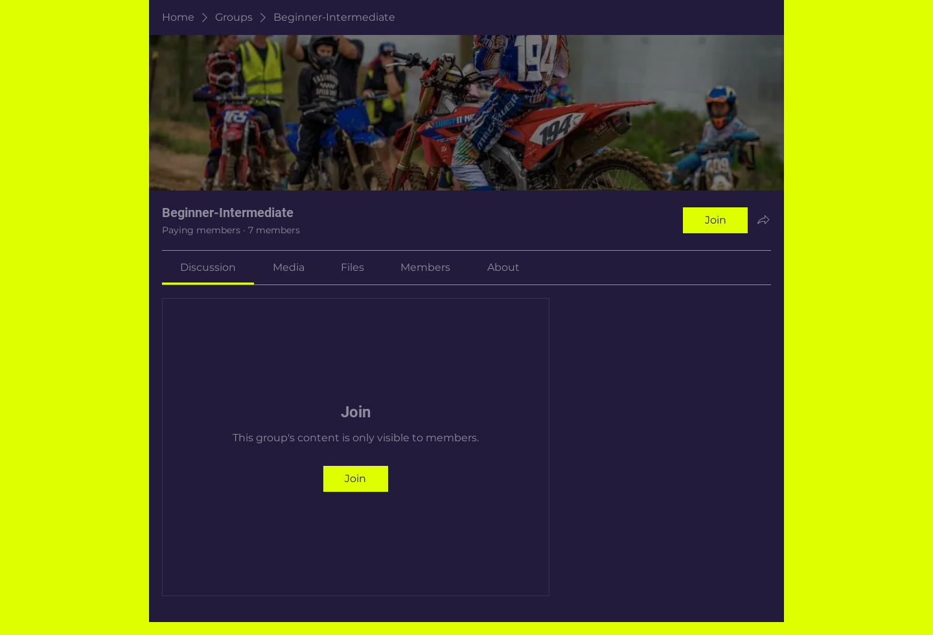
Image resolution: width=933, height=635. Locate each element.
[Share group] (763, 219)
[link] (208, 267)
